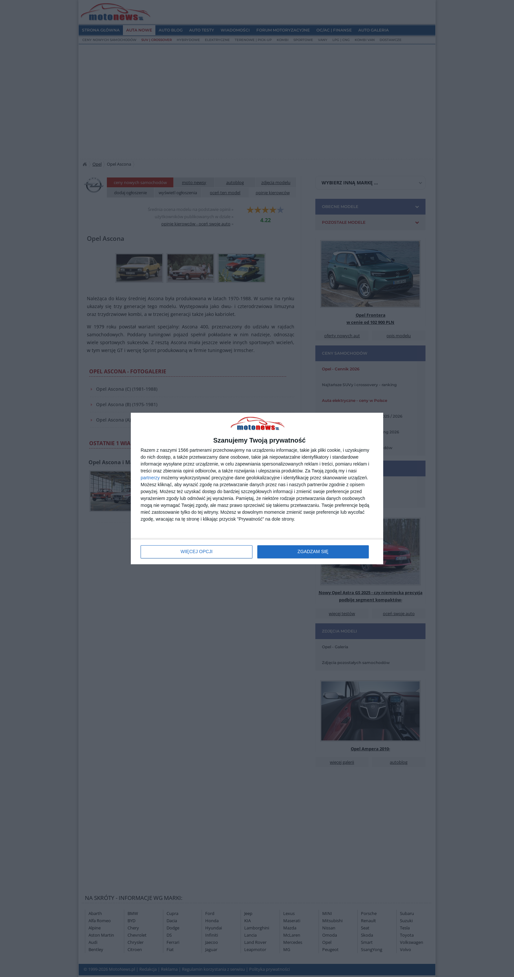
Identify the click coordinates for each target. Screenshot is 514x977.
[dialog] (257, 489)
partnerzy (150, 477)
